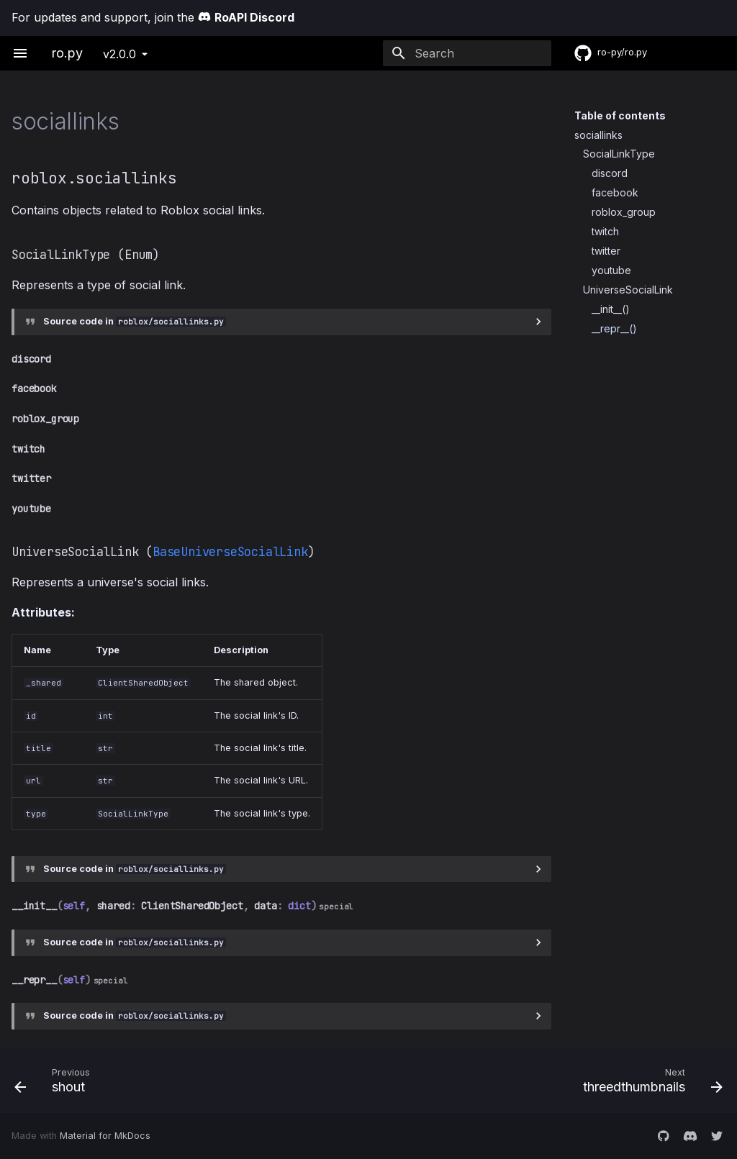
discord (610, 173)
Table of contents (620, 115)
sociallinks (598, 135)
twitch (605, 231)
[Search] (467, 53)
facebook (615, 192)
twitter (606, 251)
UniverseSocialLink (628, 289)
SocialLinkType (619, 153)
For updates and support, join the (153, 17)
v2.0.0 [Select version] (119, 54)
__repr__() (614, 328)
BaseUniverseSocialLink (230, 552)
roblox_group (624, 212)
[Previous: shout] (185, 1080)
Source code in (134, 321)
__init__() (611, 309)
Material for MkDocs (105, 1135)
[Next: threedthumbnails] (551, 1080)
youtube (611, 270)
